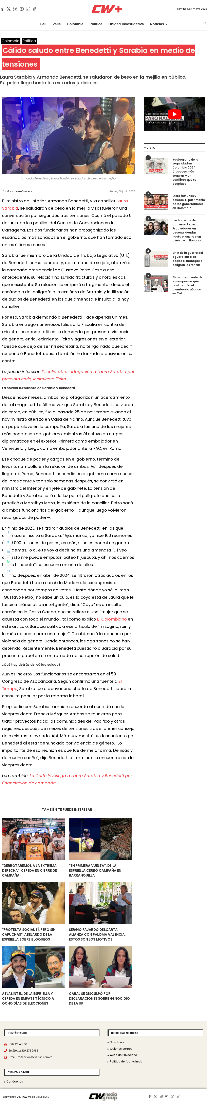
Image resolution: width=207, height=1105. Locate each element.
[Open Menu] (2, 24)
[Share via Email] (8, 571)
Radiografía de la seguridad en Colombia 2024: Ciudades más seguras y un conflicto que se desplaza (185, 172)
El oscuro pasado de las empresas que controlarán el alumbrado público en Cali (187, 285)
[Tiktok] (34, 9)
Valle (56, 24)
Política (95, 24)
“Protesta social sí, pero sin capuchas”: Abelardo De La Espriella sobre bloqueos (29, 934)
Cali (43, 24)
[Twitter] (8, 9)
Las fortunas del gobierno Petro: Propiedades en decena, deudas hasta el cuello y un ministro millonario (186, 230)
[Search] (205, 24)
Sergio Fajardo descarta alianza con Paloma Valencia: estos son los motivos (97, 934)
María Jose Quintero (19, 191)
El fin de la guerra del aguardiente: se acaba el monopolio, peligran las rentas (187, 258)
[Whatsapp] (28, 9)
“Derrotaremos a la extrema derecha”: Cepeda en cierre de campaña (29, 870)
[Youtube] (21, 9)
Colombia (75, 24)
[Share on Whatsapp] (8, 561)
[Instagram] (15, 9)
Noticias (157, 24)
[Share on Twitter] (8, 542)
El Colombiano (112, 619)
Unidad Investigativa (126, 24)
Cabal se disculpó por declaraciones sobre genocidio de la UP (99, 998)
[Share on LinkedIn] (8, 552)
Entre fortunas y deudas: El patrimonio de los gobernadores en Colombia (188, 202)
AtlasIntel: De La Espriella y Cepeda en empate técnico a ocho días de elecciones (28, 998)
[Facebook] (2, 9)
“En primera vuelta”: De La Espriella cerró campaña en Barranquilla (95, 870)
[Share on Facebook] (8, 532)
